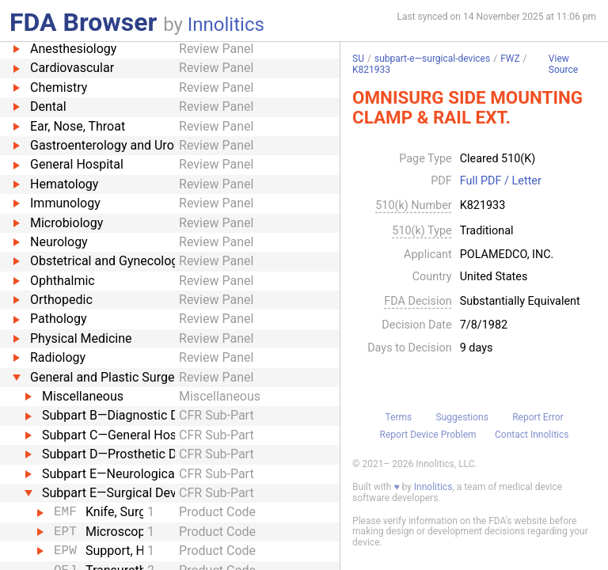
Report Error (537, 417)
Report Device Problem (428, 434)
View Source (563, 64)
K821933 (371, 69)
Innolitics (226, 24)
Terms (398, 417)
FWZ (509, 58)
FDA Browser (83, 22)
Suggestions (462, 417)
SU (358, 58)
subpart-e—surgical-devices (432, 58)
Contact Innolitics (531, 434)
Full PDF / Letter (501, 181)
